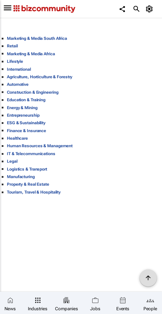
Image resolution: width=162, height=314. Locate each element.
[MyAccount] (150, 9)
